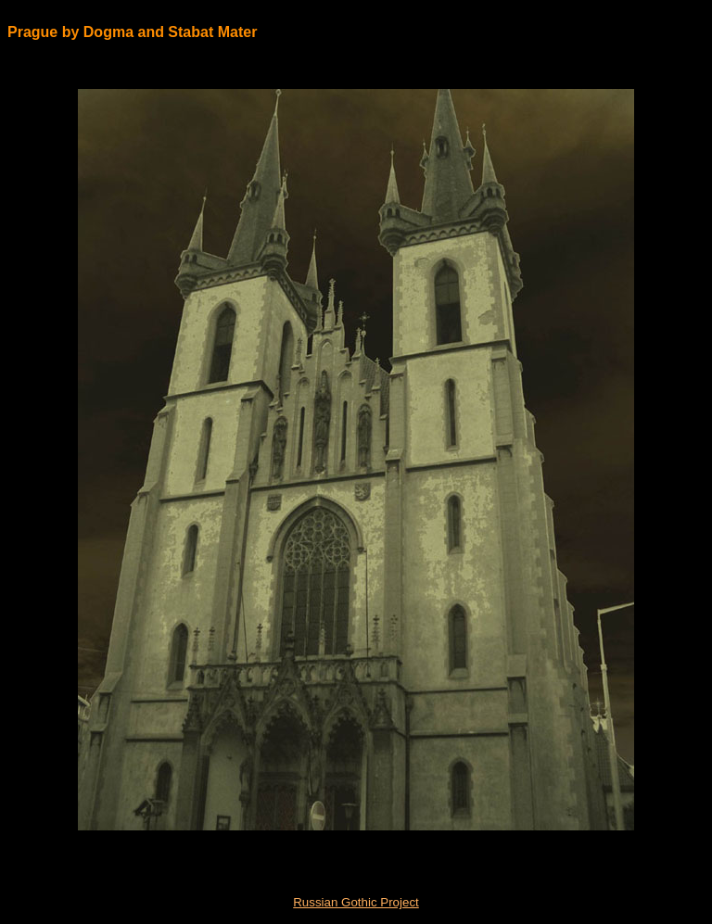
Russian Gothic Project (356, 902)
